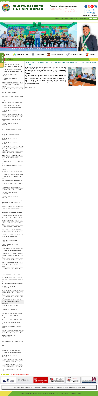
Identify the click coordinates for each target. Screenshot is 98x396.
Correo (54, 6)
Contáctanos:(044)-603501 (69, 6)
